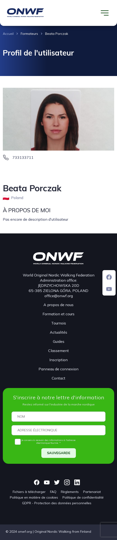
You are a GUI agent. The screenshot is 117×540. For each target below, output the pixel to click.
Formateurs (29, 34)
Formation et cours (58, 314)
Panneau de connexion (58, 369)
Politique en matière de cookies (34, 497)
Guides (58, 341)
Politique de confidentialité (83, 497)
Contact (58, 378)
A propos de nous (58, 304)
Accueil (8, 34)
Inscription (58, 359)
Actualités (58, 332)
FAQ (53, 492)
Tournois (58, 323)
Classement (58, 350)
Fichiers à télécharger (29, 492)
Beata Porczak (56, 34)
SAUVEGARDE (58, 453)
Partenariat (92, 492)
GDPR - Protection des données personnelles (56, 503)
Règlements (70, 492)
